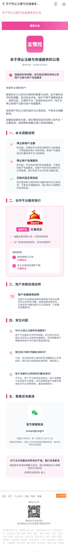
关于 (10, 496)
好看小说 (19, 536)
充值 (27, 496)
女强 (5, 536)
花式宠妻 (21, 543)
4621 (29, 533)
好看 (53, 536)
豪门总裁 (21, 533)
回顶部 (61, 495)
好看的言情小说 (10, 530)
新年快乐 (41, 543)
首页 (4, 496)
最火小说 (52, 543)
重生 (36, 533)
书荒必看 (15, 540)
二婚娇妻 (11, 543)
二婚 (43, 540)
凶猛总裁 (51, 540)
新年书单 (31, 543)
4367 (54, 533)
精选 (59, 536)
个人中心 (18, 496)
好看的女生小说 (26, 530)
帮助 (33, 496)
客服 (39, 496)
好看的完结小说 (43, 530)
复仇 (42, 533)
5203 (60, 533)
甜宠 (11, 536)
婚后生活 (39, 536)
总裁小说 (11, 533)
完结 (47, 536)
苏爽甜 (6, 540)
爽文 (48, 533)
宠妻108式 (34, 540)
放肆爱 (24, 540)
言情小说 (29, 536)
